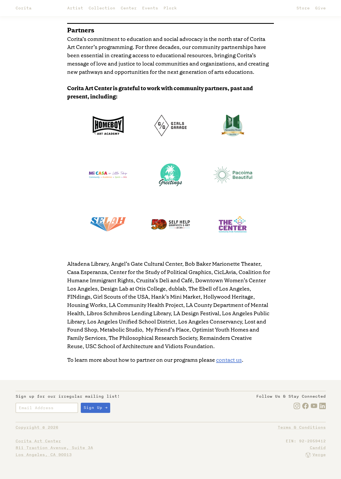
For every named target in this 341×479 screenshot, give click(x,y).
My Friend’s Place (167, 329)
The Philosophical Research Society (153, 338)
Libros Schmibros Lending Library (129, 313)
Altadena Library (87, 264)
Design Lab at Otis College (133, 288)
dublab (177, 288)
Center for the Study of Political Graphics (160, 272)
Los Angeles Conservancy (210, 321)
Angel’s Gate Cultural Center (146, 264)
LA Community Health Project (146, 305)
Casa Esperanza (87, 272)
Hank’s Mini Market (176, 297)
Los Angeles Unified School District (131, 321)
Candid (318, 447)
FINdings (78, 297)
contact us (229, 360)
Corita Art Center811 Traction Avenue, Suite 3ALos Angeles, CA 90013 (54, 448)
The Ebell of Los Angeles (219, 288)
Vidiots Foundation (189, 346)
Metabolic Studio (121, 329)
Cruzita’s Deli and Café (164, 280)
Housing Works (86, 305)
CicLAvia (225, 272)
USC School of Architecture (119, 346)
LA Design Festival (196, 313)
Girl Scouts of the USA (120, 297)
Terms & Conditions (302, 427)
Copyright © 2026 (37, 427)
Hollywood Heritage (228, 297)
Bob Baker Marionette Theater (222, 264)
